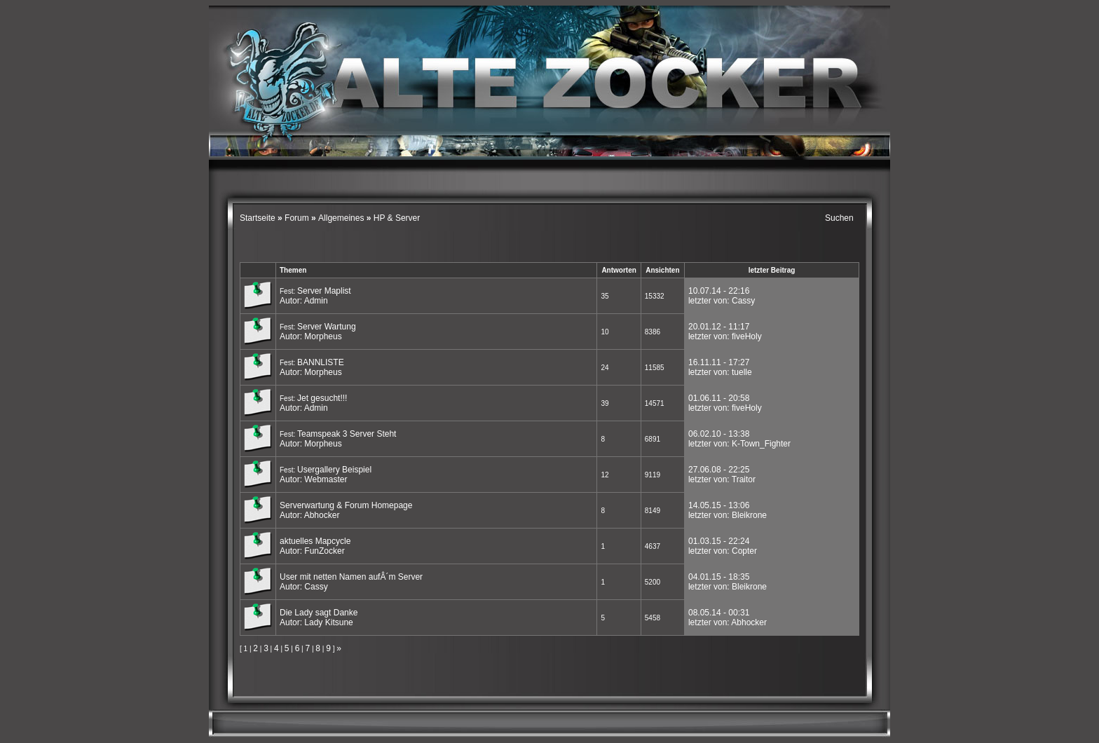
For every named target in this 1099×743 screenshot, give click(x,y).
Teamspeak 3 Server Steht (346, 434)
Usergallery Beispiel (334, 470)
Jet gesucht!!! (322, 398)
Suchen (839, 218)
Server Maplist (324, 291)
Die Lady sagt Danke (318, 613)
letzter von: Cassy (721, 301)
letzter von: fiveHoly (725, 336)
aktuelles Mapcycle (315, 541)
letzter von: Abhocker (727, 622)
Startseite (259, 218)
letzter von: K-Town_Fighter (739, 444)
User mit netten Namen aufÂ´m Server (351, 577)
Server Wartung (326, 327)
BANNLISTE (320, 362)
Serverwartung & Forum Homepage (346, 505)
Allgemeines (341, 218)
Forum (297, 218)
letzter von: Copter (722, 551)
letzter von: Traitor (722, 479)
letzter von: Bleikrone (727, 515)
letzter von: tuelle (720, 372)
